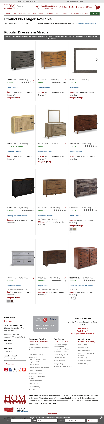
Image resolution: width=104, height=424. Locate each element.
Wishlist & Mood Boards (63, 366)
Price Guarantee (35, 370)
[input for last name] (47, 420)
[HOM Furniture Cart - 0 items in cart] (97, 6)
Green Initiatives (84, 360)
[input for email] (75, 420)
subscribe (92, 421)
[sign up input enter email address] (15, 359)
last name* (8, 348)
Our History (82, 344)
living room (10, 13)
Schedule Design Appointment (60, 345)
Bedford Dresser (14, 285)
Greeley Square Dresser (17, 215)
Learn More (81, 328)
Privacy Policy (34, 386)
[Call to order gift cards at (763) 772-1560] (22, 412)
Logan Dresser (44, 285)
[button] (49, 7)
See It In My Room (61, 354)
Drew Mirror (74, 87)
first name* (8, 340)
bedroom (32, 13)
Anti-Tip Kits (33, 383)
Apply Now (81, 331)
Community (82, 357)
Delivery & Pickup (36, 354)
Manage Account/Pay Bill (81, 333)
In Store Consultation (62, 349)
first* (18, 420)
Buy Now (8, 321)
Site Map (32, 389)
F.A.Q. (31, 351)
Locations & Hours (61, 341)
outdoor (95, 13)
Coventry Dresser (45, 215)
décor (58, 13)
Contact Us (33, 344)
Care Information (35, 380)
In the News (83, 347)
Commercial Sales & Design (86, 354)
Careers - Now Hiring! (87, 341)
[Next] (34, 59)
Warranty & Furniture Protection (37, 377)
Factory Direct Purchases (39, 367)
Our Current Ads (60, 351)
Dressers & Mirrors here (86, 23)
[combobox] (26, 7)
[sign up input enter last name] (15, 351)
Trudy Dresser (44, 87)
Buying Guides (35, 362)
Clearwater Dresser (46, 151)
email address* (10, 356)
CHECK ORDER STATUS (28, 1)
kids (86, 13)
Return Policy (34, 364)
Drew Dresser (12, 87)
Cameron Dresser (14, 151)
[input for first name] (21, 420)
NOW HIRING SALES (75, 1)
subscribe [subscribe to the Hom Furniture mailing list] (10, 364)
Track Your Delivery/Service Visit (37, 358)
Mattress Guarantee (36, 373)
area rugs (67, 13)
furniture (78, 13)
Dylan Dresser (75, 215)
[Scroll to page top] (52, 413)
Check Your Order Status (39, 341)
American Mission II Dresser (81, 285)
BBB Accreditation (85, 350)
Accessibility (83, 363)
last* (45, 420)
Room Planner (59, 360)
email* (72, 420)
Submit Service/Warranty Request (39, 348)
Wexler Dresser (75, 151)
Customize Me (59, 357)
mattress (22, 13)
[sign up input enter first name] (15, 343)
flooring (49, 13)
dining (40, 13)
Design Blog (58, 363)
